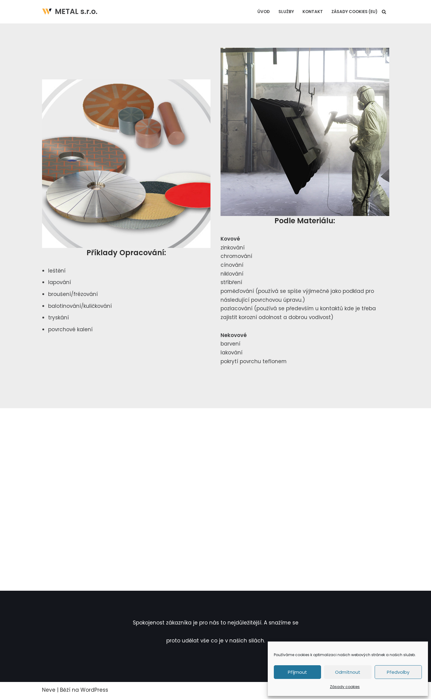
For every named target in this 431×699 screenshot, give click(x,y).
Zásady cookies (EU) (354, 12)
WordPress (94, 690)
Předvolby (398, 672)
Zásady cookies (345, 686)
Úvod (263, 12)
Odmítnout (347, 672)
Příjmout (297, 672)
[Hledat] (384, 11)
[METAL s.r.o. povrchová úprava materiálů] (69, 11)
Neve (48, 690)
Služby (286, 12)
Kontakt (312, 12)
